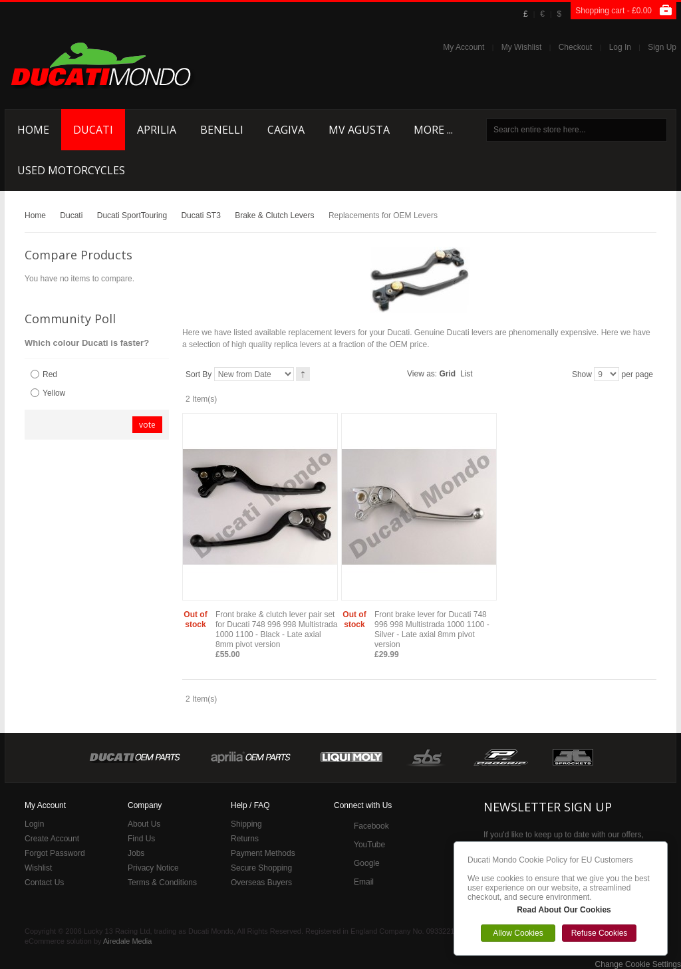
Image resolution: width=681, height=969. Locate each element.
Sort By (198, 374)
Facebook (371, 826)
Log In (620, 47)
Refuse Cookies (599, 933)
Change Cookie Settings (638, 964)
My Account (463, 47)
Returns (245, 838)
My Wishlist (521, 47)
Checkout (576, 47)
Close (664, 845)
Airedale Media (127, 941)
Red (50, 374)
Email (364, 882)
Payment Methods (263, 853)
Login (34, 824)
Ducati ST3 (200, 215)
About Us (144, 824)
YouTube (369, 844)
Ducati (71, 215)
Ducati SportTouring (132, 215)
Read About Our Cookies (564, 909)
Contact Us (44, 882)
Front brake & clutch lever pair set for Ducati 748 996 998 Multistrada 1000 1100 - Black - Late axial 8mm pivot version (276, 629)
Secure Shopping (261, 868)
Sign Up (662, 47)
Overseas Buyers (261, 882)
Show (582, 374)
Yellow (54, 393)
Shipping (246, 824)
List (466, 373)
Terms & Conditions (162, 882)
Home (35, 215)
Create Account (52, 838)
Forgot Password (55, 853)
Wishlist (38, 868)
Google (367, 863)
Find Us (141, 838)
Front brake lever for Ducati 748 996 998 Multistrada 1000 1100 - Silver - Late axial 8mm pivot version (431, 629)
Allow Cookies (518, 933)
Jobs (136, 853)
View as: (422, 373)
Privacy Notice (153, 868)
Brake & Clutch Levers (274, 215)
